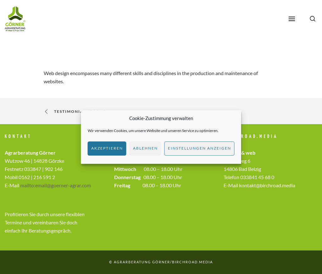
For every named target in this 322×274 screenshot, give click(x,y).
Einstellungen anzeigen (199, 148)
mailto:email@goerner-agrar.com (55, 185)
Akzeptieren (107, 148)
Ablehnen (145, 148)
